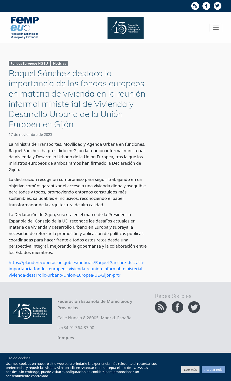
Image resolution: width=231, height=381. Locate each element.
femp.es (65, 337)
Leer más (190, 370)
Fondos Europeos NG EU (29, 63)
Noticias (59, 63)
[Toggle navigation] (216, 27)
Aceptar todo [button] (214, 370)
